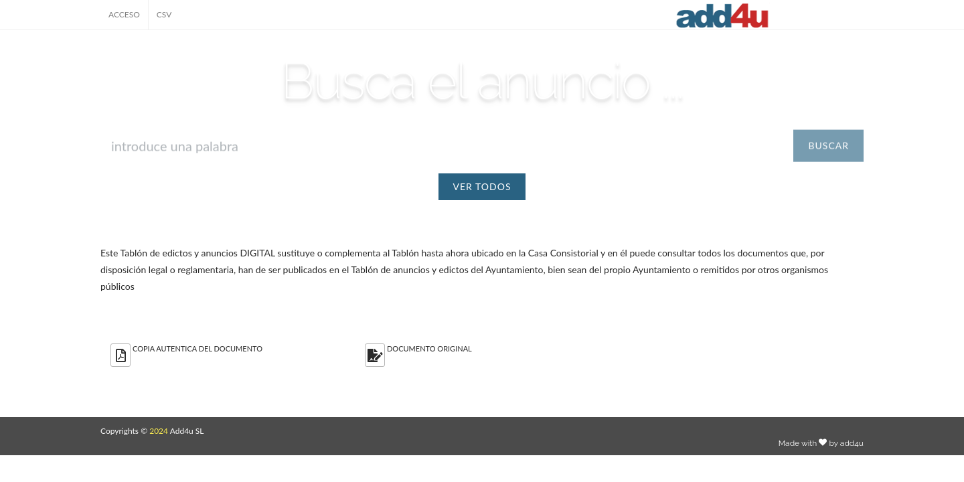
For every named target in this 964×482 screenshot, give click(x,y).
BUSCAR (828, 153)
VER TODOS (482, 186)
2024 (158, 431)
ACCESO (124, 14)
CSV (164, 14)
